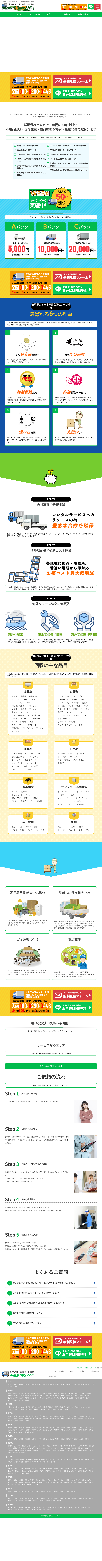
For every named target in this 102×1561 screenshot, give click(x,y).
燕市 (20, 1482)
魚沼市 (61, 1482)
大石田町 (27, 1463)
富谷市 (87, 1472)
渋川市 (50, 1502)
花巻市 (28, 1450)
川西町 (68, 1463)
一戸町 (27, 1454)
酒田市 (74, 1461)
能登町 (59, 1534)
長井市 (57, 1461)
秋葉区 (35, 1479)
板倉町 (85, 1504)
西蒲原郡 (10, 1484)
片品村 (54, 1504)
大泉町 (17, 1507)
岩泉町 (74, 1452)
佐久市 (10, 1516)
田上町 (29, 1484)
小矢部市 (55, 1525)
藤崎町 (77, 1427)
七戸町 (10, 1431)
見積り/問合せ (83, 14)
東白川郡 (69, 1493)
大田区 (34, 1541)
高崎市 (15, 1502)
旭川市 (10, 1418)
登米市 (63, 1472)
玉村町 (80, 1504)
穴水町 (53, 1534)
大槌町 (63, 1452)
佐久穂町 (36, 1518)
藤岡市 (56, 1502)
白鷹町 (80, 1463)
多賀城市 (51, 1472)
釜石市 (64, 1450)
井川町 (45, 1440)
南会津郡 (37, 1493)
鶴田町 (57, 1429)
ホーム (19, 14)
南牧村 (17, 1504)
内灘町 (10, 1534)
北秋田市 (16, 1440)
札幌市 (15, 1420)
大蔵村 (21, 1466)
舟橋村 (73, 1525)
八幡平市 (76, 1450)
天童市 (34, 1461)
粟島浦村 (22, 1486)
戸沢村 (32, 1466)
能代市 (17, 1443)
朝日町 (15, 1463)
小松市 (21, 1532)
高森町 (85, 1516)
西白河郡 (33, 1495)
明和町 (91, 1504)
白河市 (92, 1493)
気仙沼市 (27, 1472)
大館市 (22, 1440)
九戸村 (15, 1454)
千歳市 (45, 1418)
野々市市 (68, 1532)
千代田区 (16, 1543)
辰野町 (53, 1516)
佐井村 (71, 1431)
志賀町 (21, 1534)
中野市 (67, 1513)
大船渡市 (22, 1450)
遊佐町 (15, 1466)
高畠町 (63, 1463)
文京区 (39, 1543)
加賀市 (38, 1532)
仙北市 (82, 1440)
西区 (44, 1479)
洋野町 (21, 1454)
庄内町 (10, 1466)
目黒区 (49, 1543)
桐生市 (21, 1502)
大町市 (73, 1513)
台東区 (89, 1541)
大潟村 (68, 1440)
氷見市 (32, 1525)
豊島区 (22, 1543)
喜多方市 (51, 1493)
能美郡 (74, 1532)
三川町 (91, 1463)
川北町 (80, 1532)
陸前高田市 (57, 1450)
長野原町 (30, 1504)
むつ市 (48, 1431)
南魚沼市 (68, 1482)
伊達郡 (22, 1493)
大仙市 (88, 1440)
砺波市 (49, 1525)
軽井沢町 (40, 1516)
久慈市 (39, 1450)
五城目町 (62, 1440)
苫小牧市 (51, 1418)
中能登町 (41, 1534)
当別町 (15, 1418)
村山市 (28, 1461)
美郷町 (60, 1443)
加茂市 (85, 1479)
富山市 (10, 1525)
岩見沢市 (86, 1418)
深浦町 (46, 1429)
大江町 (21, 1463)
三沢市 (75, 1429)
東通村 (59, 1431)
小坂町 (56, 1440)
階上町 (21, 1434)
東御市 (21, 1516)
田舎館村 (89, 1427)
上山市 (15, 1461)
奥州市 (82, 1450)
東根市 (39, 1461)
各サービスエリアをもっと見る (51, 1102)
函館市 (68, 1418)
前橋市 (10, 1502)
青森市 (10, 1427)
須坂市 (43, 1513)
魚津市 (27, 1525)
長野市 (10, 1513)
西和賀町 (38, 1452)
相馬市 (10, 1495)
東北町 (27, 1431)
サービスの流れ (35, 14)
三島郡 (48, 1484)
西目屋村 (70, 1427)
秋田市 (10, 1440)
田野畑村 (80, 1452)
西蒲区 (49, 1479)
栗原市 (68, 1472)
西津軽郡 (26, 1429)
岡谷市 (27, 1513)
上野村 (85, 1502)
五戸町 (88, 1431)
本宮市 (63, 1493)
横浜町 (21, 1431)
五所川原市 (11, 1429)
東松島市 (75, 1472)
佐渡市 (56, 1482)
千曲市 (15, 1516)
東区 (19, 1479)
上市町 (67, 1525)
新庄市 (34, 1463)
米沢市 (52, 1461)
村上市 (15, 1482)
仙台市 (10, 1472)
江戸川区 (27, 1541)
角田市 (45, 1472)
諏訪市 (38, 1513)
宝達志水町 (28, 1534)
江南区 (29, 1479)
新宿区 (66, 1541)
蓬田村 (27, 1427)
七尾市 (15, 1532)
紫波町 (27, 1452)
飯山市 (78, 1513)
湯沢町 (67, 1484)
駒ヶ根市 (61, 1513)
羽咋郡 (15, 1534)
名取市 (39, 1472)
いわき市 (52, 1495)
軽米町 (92, 1452)
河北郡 (85, 1532)
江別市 (74, 1418)
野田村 (10, 1454)
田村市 (81, 1493)
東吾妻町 (48, 1504)
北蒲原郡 (80, 1482)
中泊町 (63, 1429)
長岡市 (54, 1479)
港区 (44, 1543)
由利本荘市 (29, 1443)
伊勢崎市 (27, 1502)
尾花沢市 (45, 1461)
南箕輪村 (66, 1516)
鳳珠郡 (48, 1534)
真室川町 (56, 1463)
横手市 (36, 1443)
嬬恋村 (36, 1504)
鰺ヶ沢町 (40, 1429)
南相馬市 (44, 1493)
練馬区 (34, 1543)
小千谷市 (79, 1479)
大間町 (53, 1431)
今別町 (21, 1427)
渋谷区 (60, 1541)
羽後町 (50, 1440)
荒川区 (15, 1541)
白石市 (34, 1472)
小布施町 (17, 1518)
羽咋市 (43, 1532)
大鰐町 (82, 1427)
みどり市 (73, 1502)
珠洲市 (32, 1532)
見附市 (10, 1482)
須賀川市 (45, 1495)
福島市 (21, 1495)
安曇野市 (27, 1516)
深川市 (10, 1420)
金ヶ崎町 (45, 1452)
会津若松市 (29, 1493)
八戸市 (77, 1431)
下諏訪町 (47, 1516)
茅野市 (84, 1513)
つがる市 (19, 1429)
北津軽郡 (33, 1429)
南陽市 (63, 1461)
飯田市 (32, 1513)
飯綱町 (29, 1518)
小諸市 (49, 1513)
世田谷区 (83, 1541)
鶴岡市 (68, 1461)
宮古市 (15, 1450)
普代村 (87, 1452)
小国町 (74, 1463)
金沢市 (10, 1532)
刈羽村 (91, 1484)
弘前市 (39, 1427)
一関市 (50, 1450)
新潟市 (10, 1479)
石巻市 (15, 1472)
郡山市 (39, 1495)
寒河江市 (22, 1461)
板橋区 (21, 1541)
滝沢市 (88, 1450)
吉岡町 (80, 1502)
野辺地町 (87, 1429)
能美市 (61, 1532)
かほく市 (49, 1532)
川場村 (60, 1504)
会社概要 (67, 14)
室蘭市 (57, 1418)
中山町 (85, 1461)
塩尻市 (89, 1513)
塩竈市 (21, 1472)
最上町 (45, 1463)
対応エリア (51, 14)
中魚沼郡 (73, 1484)
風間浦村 (65, 1431)
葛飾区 (39, 1541)
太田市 (34, 1502)
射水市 (21, 1525)
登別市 (63, 1418)
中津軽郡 (56, 1427)
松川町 (91, 1516)
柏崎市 (66, 1479)
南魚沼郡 (61, 1484)
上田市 (21, 1513)
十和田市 (69, 1429)
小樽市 (27, 1418)
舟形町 (50, 1463)
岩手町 (21, 1452)
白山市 (56, 1532)
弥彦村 (17, 1484)
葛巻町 (15, 1452)
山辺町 (80, 1461)
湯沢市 (22, 1443)
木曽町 (24, 1518)
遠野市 (45, 1450)
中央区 (24, 1479)
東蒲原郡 (36, 1484)
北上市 (34, 1450)
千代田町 (10, 1507)
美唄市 (80, 1418)
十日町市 (91, 1479)
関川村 (15, 1486)
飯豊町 (85, 1463)
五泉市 (38, 1482)
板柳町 (52, 1429)
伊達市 (17, 1493)
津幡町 (91, 1532)
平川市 (50, 1427)
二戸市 (70, 1450)
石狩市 (21, 1418)
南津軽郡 (63, 1427)
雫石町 (10, 1452)
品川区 (54, 1541)
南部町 (15, 1434)
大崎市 (81, 1472)
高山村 (28, 1507)
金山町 (39, 1463)
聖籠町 (87, 1482)
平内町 (15, 1427)
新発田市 (72, 1479)
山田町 (68, 1452)
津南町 (80, 1484)
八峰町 (49, 1443)
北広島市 (33, 1418)
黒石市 (45, 1427)
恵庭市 (39, 1418)
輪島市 (27, 1532)
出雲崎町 (54, 1484)
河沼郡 (75, 1493)
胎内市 (74, 1482)
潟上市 (39, 1440)
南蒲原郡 (23, 1484)
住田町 (57, 1452)
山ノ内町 (10, 1518)
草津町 (42, 1504)
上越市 (43, 1482)
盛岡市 (10, 1450)
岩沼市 (57, 1472)
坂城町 (80, 1516)
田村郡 (87, 1493)
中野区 (28, 1543)
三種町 (66, 1443)
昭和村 (66, 1504)
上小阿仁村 (75, 1440)
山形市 (10, 1461)
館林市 (45, 1502)
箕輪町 (34, 1516)
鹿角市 (34, 1440)
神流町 (91, 1502)
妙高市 (32, 1482)
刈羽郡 (85, 1484)
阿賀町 (42, 1484)
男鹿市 (28, 1440)
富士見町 (73, 1516)
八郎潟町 (43, 1443)
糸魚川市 (26, 1482)
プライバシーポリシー (59, 1409)
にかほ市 (10, 1443)
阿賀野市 (49, 1482)
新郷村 (27, 1434)
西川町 (10, 1463)
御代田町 (59, 1516)
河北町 (91, 1461)
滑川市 (38, 1525)
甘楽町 (22, 1507)
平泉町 (52, 1452)
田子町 (10, 1434)
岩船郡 (10, 1486)
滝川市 (92, 1418)
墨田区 (77, 1541)
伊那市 (54, 1513)
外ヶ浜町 (33, 1427)
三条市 (60, 1479)
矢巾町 (32, 1452)
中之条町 (23, 1504)
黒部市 (43, 1525)
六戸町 (15, 1431)
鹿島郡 (35, 1534)
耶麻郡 (27, 1495)
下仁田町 (10, 1504)
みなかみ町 (72, 1504)
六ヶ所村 (33, 1431)
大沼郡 (57, 1493)
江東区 (49, 1541)
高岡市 (15, 1525)
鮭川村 (27, 1466)
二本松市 (10, 1493)
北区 (14, 1479)
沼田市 (39, 1502)
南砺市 (61, 1525)
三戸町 (82, 1431)
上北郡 (81, 1429)
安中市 (67, 1502)
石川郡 (15, 1495)
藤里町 (54, 1443)
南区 (40, 1479)
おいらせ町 (40, 1431)
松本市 (15, 1513)
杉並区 (71, 1541)
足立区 (10, 1541)
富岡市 (61, 1502)
